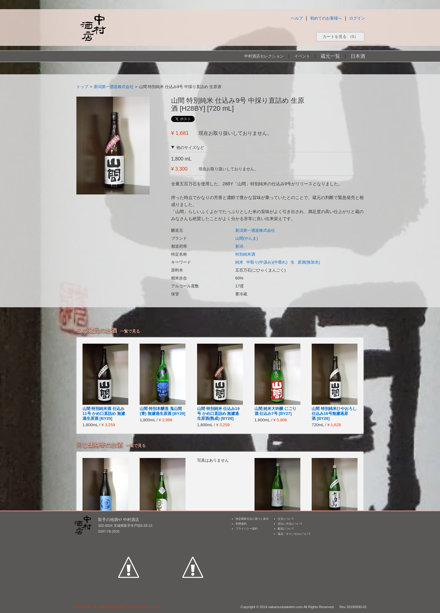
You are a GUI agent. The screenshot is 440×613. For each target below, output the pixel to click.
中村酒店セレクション (264, 56)
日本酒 (357, 56)
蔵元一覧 (330, 56)
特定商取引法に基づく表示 (252, 518)
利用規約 (241, 523)
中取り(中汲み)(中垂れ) (267, 262)
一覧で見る (130, 331)
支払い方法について (290, 523)
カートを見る (340, 36)
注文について (286, 518)
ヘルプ (297, 18)
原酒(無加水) (309, 262)
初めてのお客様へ (326, 18)
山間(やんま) (246, 238)
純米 (239, 262)
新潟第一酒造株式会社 (114, 86)
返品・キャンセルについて (294, 533)
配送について (286, 528)
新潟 (239, 246)
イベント (302, 56)
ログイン (357, 18)
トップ (82, 86)
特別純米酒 (245, 254)
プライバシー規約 (247, 528)
